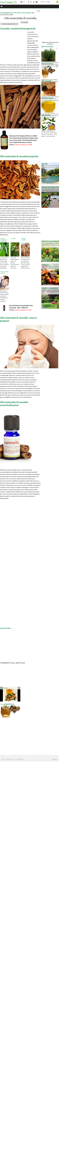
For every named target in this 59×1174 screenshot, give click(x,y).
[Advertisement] (13, 577)
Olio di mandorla (6, 704)
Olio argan (4, 688)
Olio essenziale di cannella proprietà (19, 156)
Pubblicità (54, 759)
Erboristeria (17, 13)
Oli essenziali (26, 13)
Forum (23, 1)
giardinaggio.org (7, 13)
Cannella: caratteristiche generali (17, 28)
